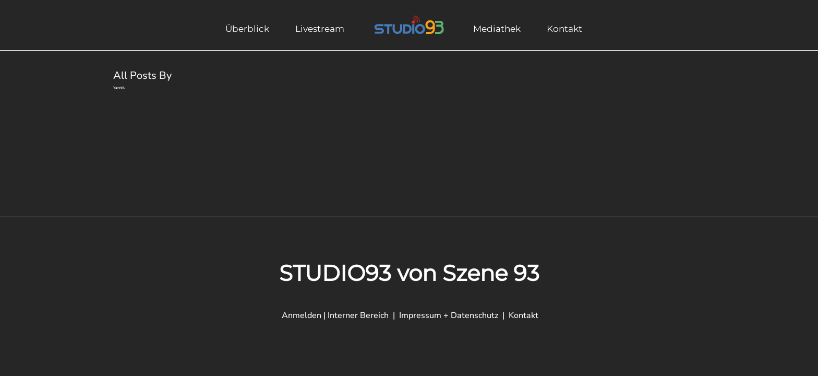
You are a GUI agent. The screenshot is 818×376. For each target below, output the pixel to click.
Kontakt (523, 315)
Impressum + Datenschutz (448, 315)
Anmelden (301, 315)
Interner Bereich (359, 315)
